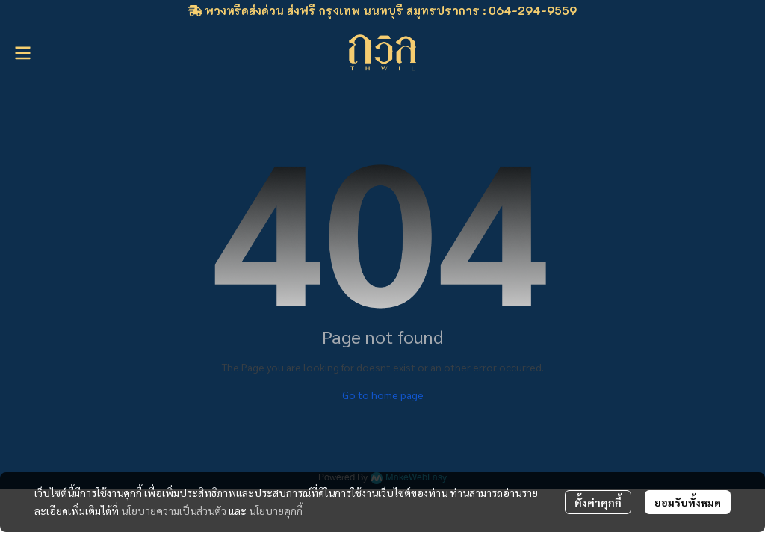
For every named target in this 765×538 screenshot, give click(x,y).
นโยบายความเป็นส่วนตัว (173, 510)
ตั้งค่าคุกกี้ (598, 502)
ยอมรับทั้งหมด (687, 502)
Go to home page (383, 394)
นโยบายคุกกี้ (276, 510)
